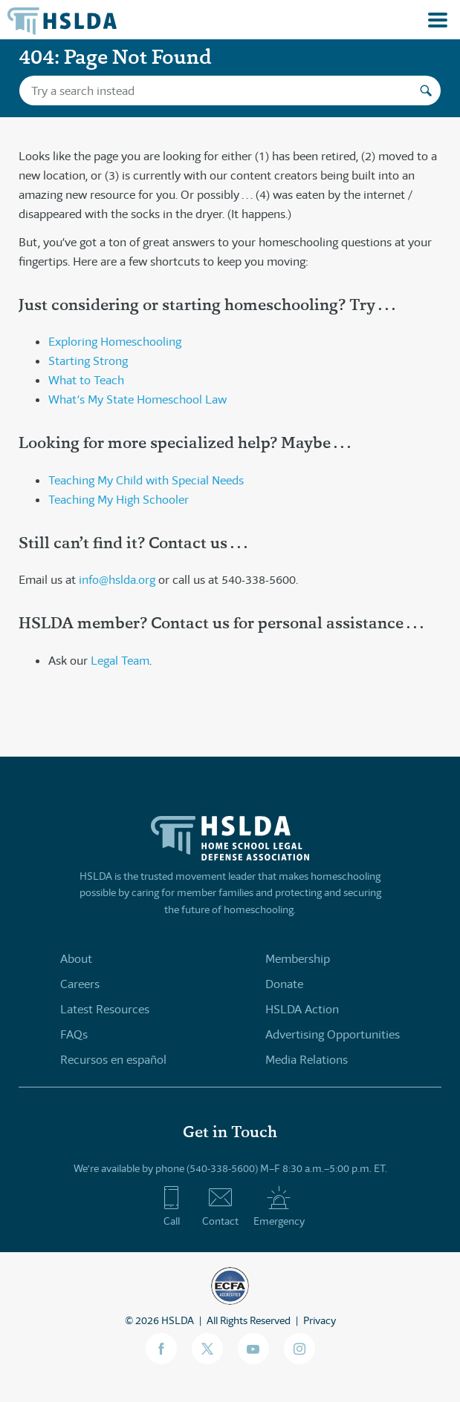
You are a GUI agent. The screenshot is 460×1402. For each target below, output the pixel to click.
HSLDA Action (302, 1009)
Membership (297, 959)
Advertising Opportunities (332, 1034)
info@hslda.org (117, 580)
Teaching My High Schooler (118, 499)
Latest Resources (104, 1009)
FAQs (74, 1034)
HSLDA (177, 1320)
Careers (80, 984)
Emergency (279, 1206)
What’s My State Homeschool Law (137, 399)
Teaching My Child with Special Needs (146, 480)
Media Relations (306, 1059)
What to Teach (86, 380)
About (76, 959)
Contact (220, 1206)
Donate (284, 984)
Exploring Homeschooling (114, 341)
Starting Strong (88, 361)
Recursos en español (113, 1059)
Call (171, 1206)
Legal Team (120, 660)
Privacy (319, 1320)
